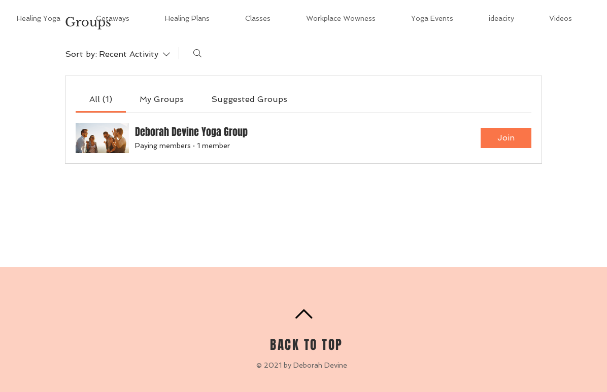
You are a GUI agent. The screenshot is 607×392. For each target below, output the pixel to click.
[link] (100, 99)
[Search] (197, 53)
